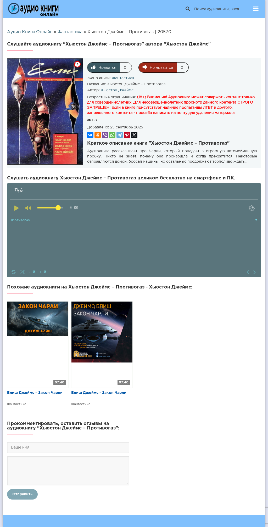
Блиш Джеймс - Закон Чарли (98, 392)
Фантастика (123, 78)
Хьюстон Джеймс (117, 90)
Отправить (22, 494)
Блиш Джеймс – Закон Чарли (35, 392)
